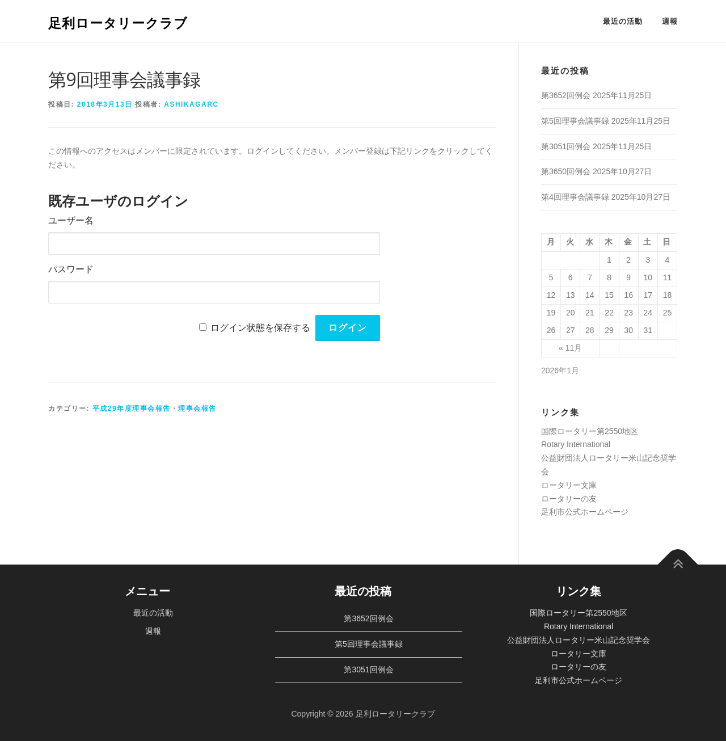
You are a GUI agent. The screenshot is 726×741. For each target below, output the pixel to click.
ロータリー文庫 (569, 485)
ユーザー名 (71, 220)
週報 (670, 21)
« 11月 (570, 347)
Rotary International (575, 444)
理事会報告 (197, 408)
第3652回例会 (565, 95)
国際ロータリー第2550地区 (589, 431)
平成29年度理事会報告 (131, 408)
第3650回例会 (565, 171)
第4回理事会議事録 (575, 196)
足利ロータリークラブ (118, 22)
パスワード (71, 269)
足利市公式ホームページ (584, 511)
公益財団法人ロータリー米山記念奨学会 (578, 640)
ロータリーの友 (569, 498)
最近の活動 (623, 21)
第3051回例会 (565, 146)
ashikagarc (191, 104)
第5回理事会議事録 (575, 120)
